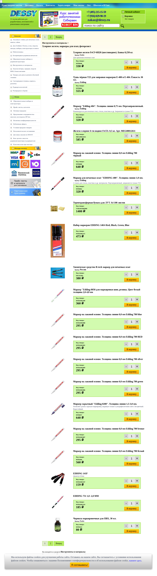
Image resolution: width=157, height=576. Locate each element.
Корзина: (129, 16)
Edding (83, 82)
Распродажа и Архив (20, 91)
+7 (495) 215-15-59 (96, 12)
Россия (83, 270)
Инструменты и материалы (22, 65)
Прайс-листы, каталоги (21, 107)
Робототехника (18, 52)
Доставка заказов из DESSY (23, 135)
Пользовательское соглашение (24, 131)
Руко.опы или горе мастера (22, 144)
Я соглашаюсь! (79, 565)
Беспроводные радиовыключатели (25, 55)
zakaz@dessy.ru (99, 20)
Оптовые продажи (19, 111)
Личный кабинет (132, 12)
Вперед (59, 543)
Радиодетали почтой (20, 87)
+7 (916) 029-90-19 (96, 16)
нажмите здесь (135, 561)
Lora (82, 55)
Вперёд (59, 37)
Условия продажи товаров (22, 127)
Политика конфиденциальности (24, 120)
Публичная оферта (19, 124)
